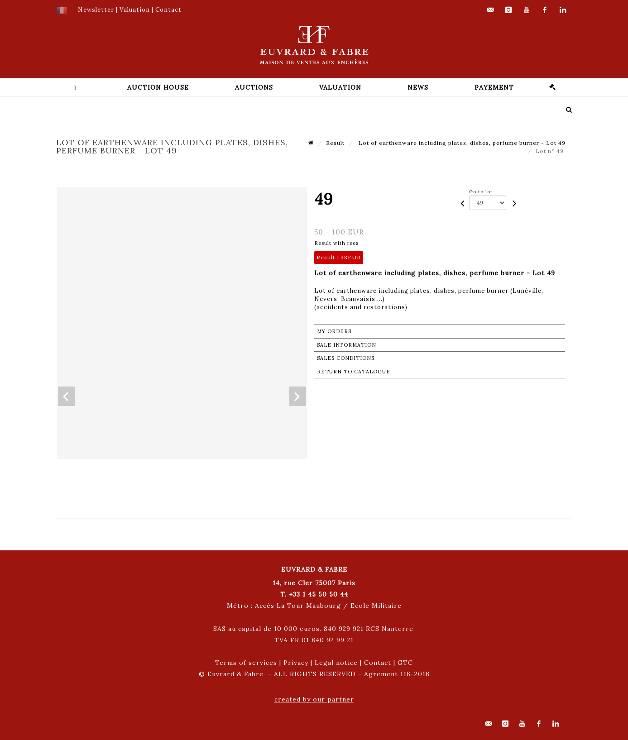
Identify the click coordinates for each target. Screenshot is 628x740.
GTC (405, 663)
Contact (377, 663)
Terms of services (246, 663)
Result (335, 142)
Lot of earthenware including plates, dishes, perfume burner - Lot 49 (461, 142)
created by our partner (314, 699)
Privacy (295, 663)
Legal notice (336, 663)
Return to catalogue (353, 371)
